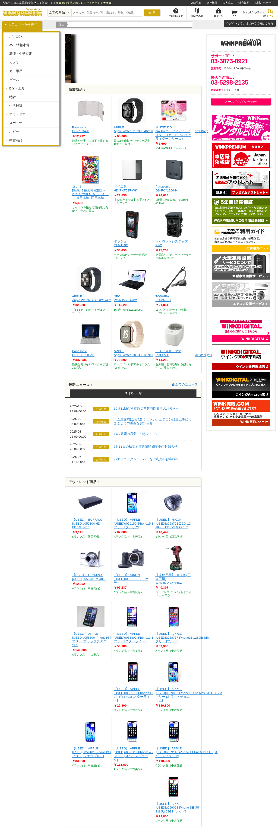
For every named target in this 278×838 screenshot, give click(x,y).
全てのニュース (186, 384)
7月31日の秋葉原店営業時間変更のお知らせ (145, 446)
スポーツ (15, 123)
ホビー (14, 131)
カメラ (14, 62)
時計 (12, 97)
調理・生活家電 (20, 54)
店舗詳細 (196, 2)
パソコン (15, 36)
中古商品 (15, 140)
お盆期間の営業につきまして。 (136, 434)
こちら (269, 23)
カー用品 (15, 71)
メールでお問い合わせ (241, 101)
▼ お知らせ (133, 393)
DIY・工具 (16, 88)
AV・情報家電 (19, 45)
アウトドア (17, 114)
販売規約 (244, 2)
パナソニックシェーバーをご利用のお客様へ (146, 459)
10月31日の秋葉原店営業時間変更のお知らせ (146, 408)
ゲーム (14, 80)
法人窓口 (228, 2)
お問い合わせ (262, 2)
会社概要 (212, 2)
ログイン (231, 23)
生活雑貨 (15, 105)
